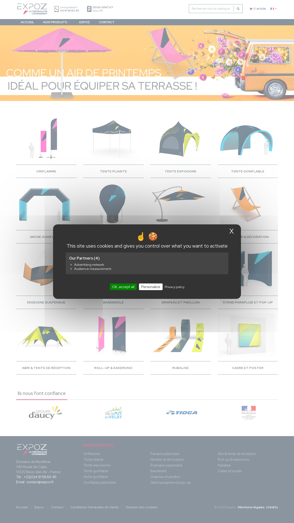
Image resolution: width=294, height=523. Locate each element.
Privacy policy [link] (174, 287)
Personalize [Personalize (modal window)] (150, 286)
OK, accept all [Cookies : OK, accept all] (123, 286)
